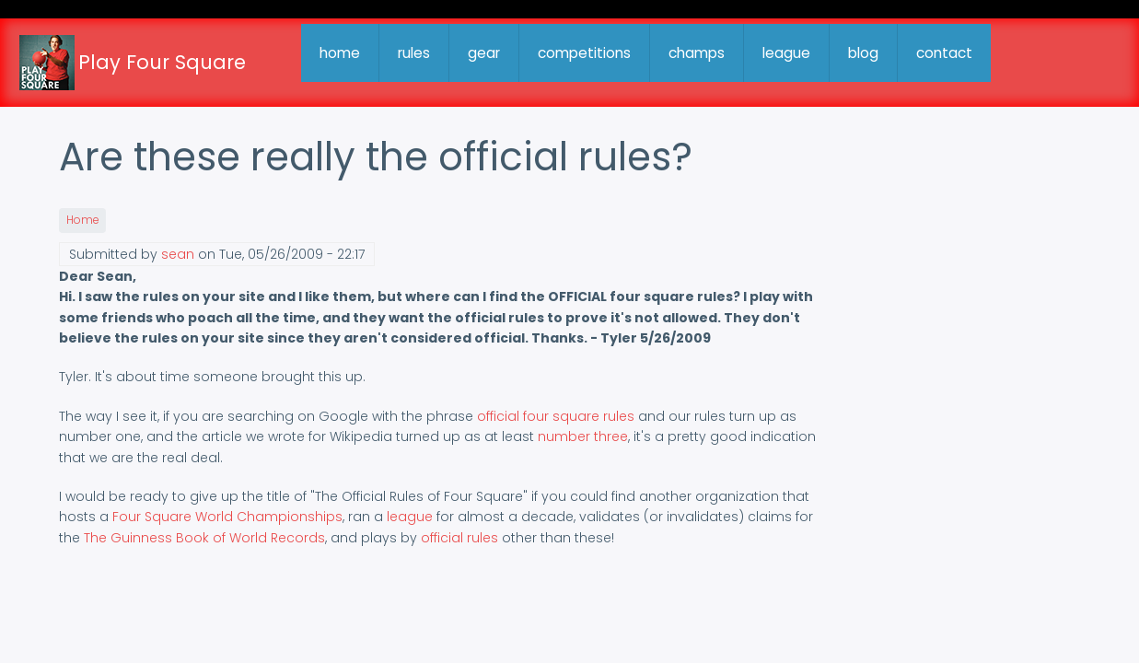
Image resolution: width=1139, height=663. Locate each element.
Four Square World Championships (227, 516)
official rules (459, 538)
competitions (584, 53)
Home (82, 220)
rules (414, 53)
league (786, 53)
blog (863, 53)
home (340, 53)
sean (177, 254)
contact (944, 53)
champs (696, 53)
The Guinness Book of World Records (204, 538)
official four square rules (555, 416)
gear (484, 53)
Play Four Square (162, 62)
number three (583, 436)
